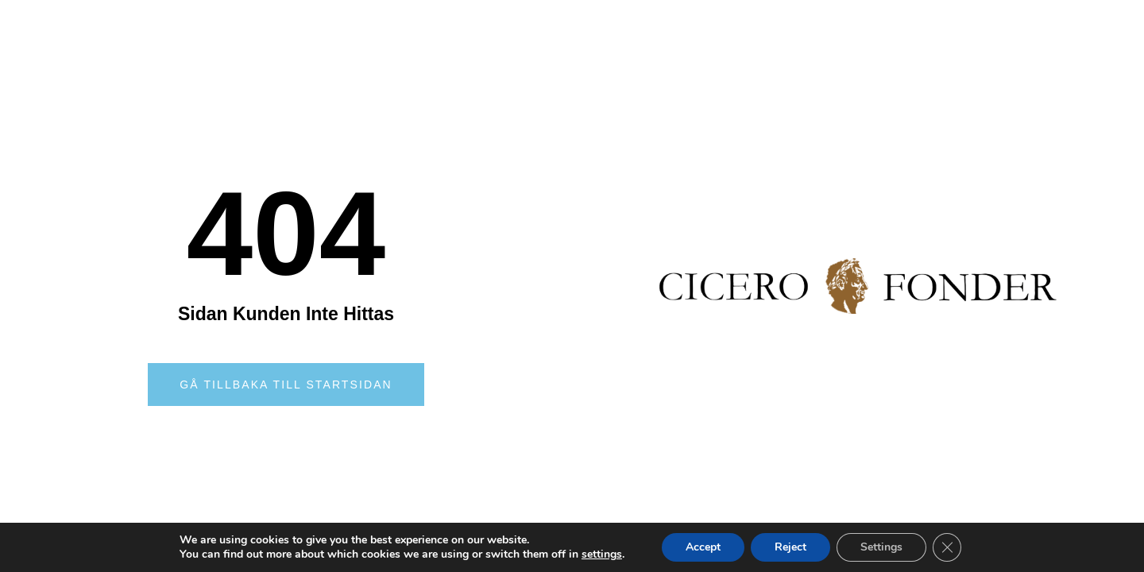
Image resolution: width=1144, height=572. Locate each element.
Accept (703, 547)
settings (602, 554)
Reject (790, 547)
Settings (881, 547)
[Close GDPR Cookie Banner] (947, 547)
